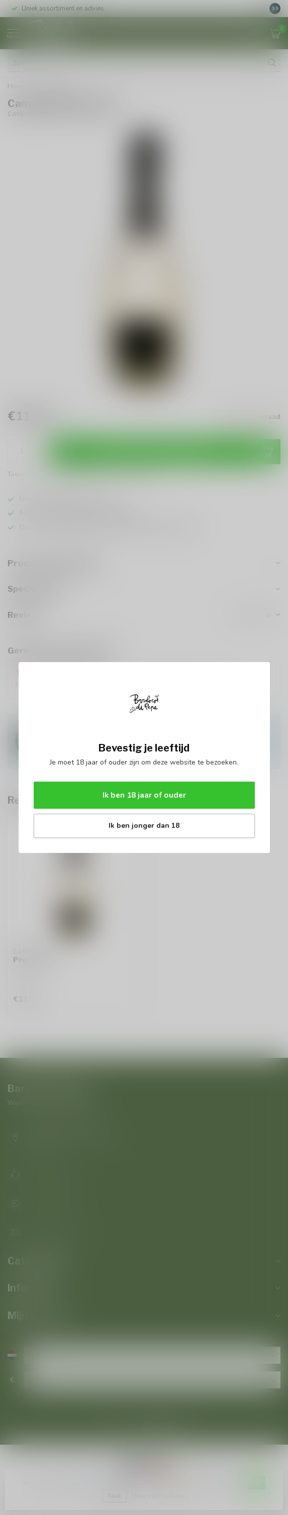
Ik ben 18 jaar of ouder (144, 795)
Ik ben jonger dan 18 (144, 825)
